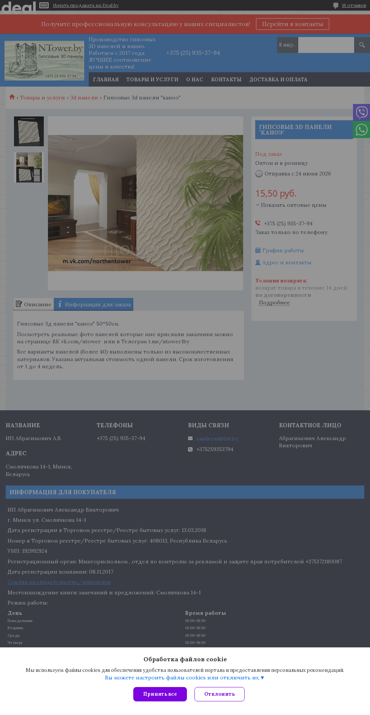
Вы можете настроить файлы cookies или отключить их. (182, 677)
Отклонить (219, 694)
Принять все (160, 694)
